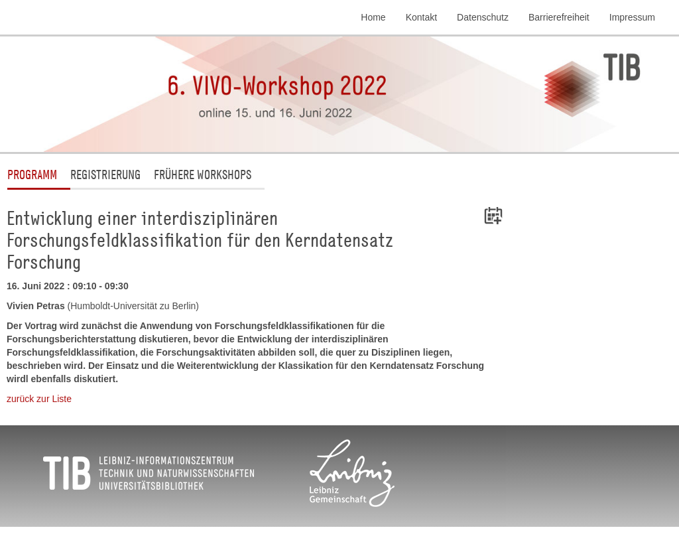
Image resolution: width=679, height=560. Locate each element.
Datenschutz (483, 17)
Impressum (632, 17)
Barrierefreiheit (558, 17)
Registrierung (105, 174)
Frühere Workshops (202, 174)
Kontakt (421, 17)
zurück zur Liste (39, 398)
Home (373, 17)
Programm (32, 174)
